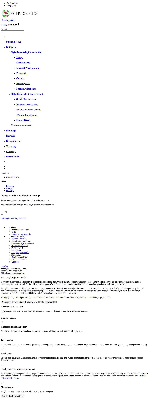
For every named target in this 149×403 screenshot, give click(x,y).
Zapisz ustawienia (16, 396)
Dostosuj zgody (31, 302)
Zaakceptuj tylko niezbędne (12, 302)
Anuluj (4, 396)
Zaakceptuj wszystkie (47, 302)
